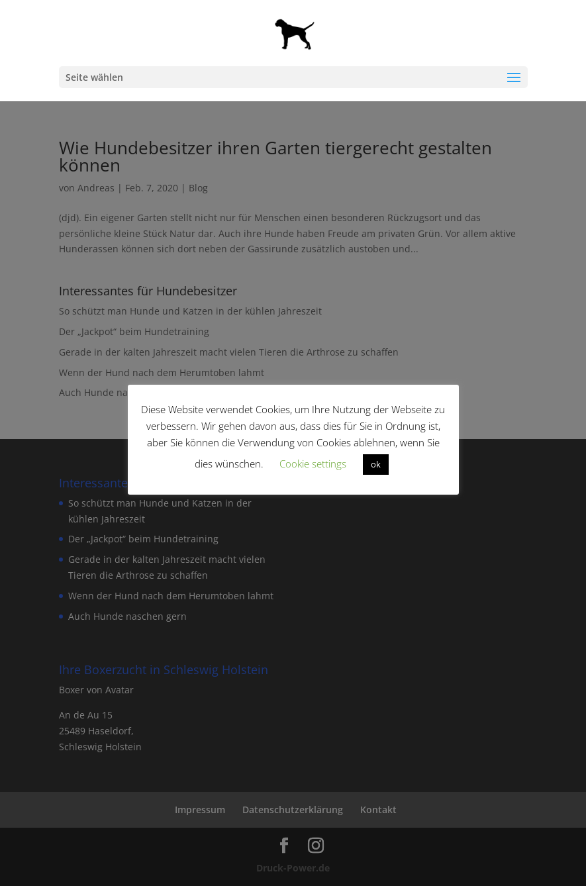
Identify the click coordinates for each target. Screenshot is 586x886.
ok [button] (376, 464)
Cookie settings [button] (312, 463)
